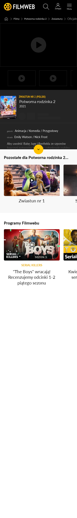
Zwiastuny (62, 18)
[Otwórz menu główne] (69, 7)
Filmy (17, 18)
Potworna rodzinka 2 (38, 18)
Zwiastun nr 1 (32, 210)
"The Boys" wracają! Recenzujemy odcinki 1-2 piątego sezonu (31, 286)
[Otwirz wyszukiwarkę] (46, 7)
